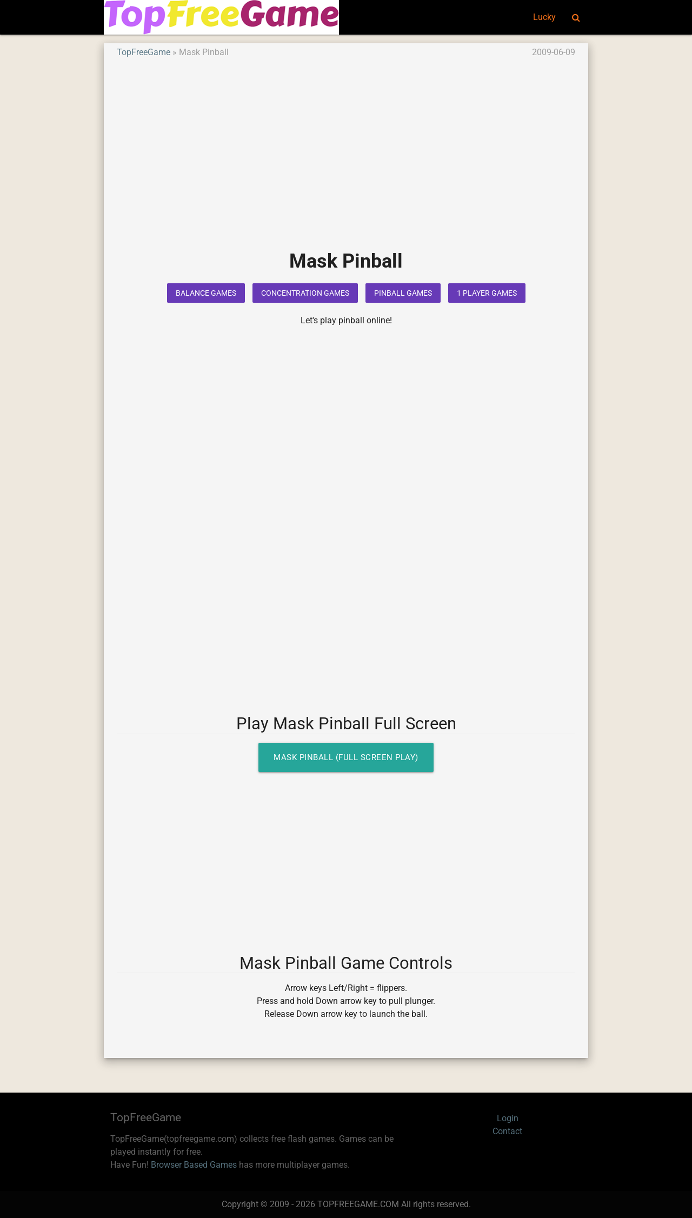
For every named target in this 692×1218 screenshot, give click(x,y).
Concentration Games (305, 293)
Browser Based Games (194, 1165)
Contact (507, 1131)
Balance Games (206, 293)
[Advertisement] (346, 161)
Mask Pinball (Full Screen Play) (346, 757)
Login (507, 1118)
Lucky (544, 17)
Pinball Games (403, 293)
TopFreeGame (143, 52)
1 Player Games (487, 293)
